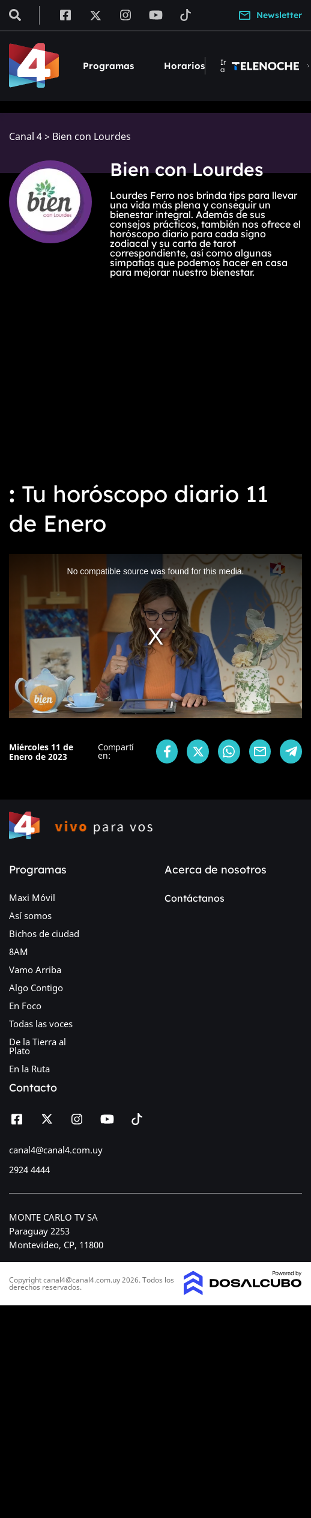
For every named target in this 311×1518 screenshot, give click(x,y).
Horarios (184, 65)
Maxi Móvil (32, 897)
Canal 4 (25, 136)
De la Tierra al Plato (37, 1046)
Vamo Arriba (35, 970)
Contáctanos (195, 898)
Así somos (30, 915)
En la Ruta (29, 1069)
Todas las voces (41, 1024)
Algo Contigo (36, 988)
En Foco (25, 1006)
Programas (108, 65)
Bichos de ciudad (44, 933)
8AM (18, 952)
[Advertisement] (155, 380)
